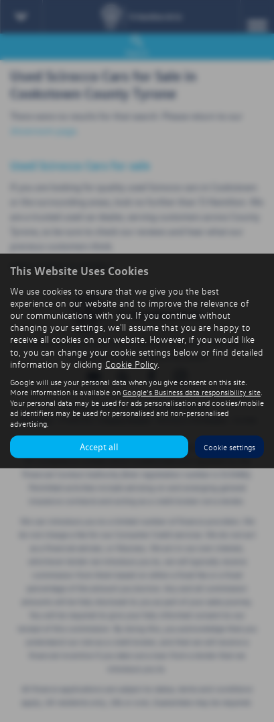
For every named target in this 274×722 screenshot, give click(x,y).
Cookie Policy (131, 364)
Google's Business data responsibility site (192, 392)
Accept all (99, 446)
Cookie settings (229, 447)
